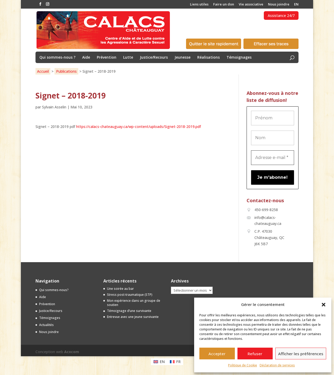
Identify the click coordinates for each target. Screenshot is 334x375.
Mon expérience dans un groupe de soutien (133, 302)
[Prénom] (272, 118)
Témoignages (239, 58)
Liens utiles (199, 5)
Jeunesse (182, 58)
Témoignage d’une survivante (129, 311)
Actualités (46, 325)
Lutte (128, 58)
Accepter (216, 353)
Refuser (255, 353)
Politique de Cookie (242, 365)
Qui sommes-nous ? (57, 58)
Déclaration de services (277, 365)
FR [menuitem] (178, 361)
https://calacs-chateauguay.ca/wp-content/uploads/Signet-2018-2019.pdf (138, 126)
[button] (323, 304)
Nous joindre (278, 5)
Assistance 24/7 (281, 15)
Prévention (106, 58)
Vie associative (251, 5)
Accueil (43, 71)
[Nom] (272, 138)
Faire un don (223, 5)
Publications (66, 71)
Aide (86, 58)
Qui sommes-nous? (54, 290)
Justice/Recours (154, 58)
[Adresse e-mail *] (272, 157)
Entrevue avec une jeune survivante (133, 317)
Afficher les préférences (300, 353)
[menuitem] (296, 6)
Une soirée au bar (120, 288)
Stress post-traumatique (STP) (129, 294)
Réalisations (208, 58)
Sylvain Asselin (54, 106)
